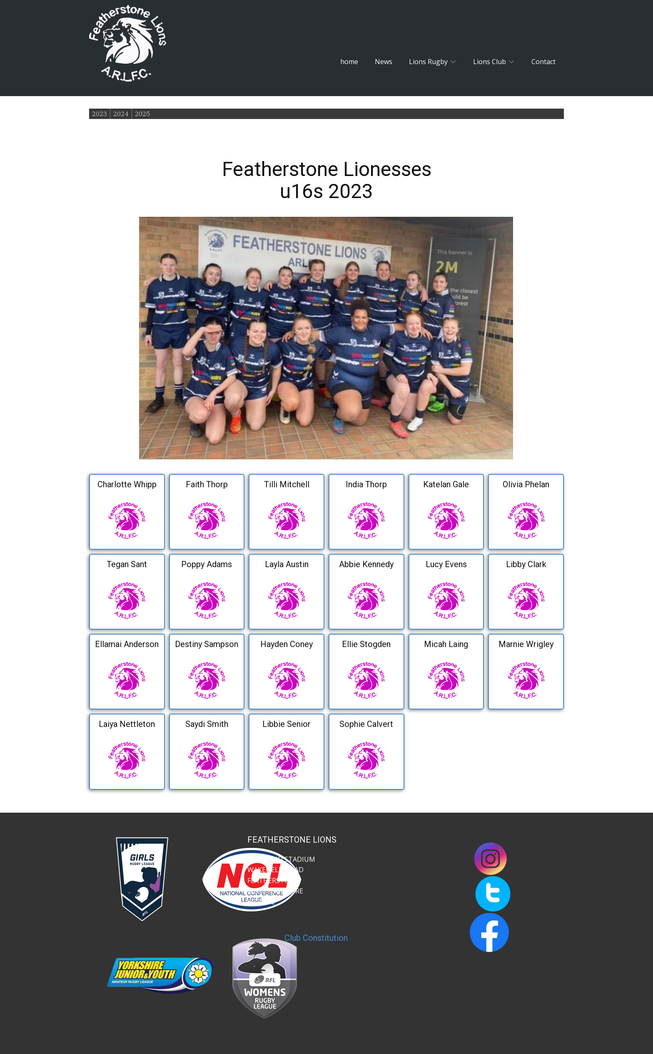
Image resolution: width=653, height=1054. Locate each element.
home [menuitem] (349, 61)
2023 (99, 114)
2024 (121, 114)
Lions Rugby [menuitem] (428, 61)
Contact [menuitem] (543, 61)
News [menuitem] (383, 61)
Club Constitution (316, 938)
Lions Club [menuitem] (489, 61)
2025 (142, 114)
